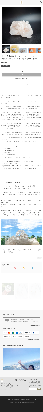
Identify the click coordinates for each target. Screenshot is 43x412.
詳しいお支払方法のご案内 (34, 339)
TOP (9, 399)
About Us (18, 383)
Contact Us (18, 387)
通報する (39, 257)
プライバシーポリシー (15, 399)
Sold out (21, 74)
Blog (17, 385)
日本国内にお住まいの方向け (21, 78)
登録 (39, 388)
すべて (6, 268)
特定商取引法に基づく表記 (25, 399)
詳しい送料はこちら (35, 325)
